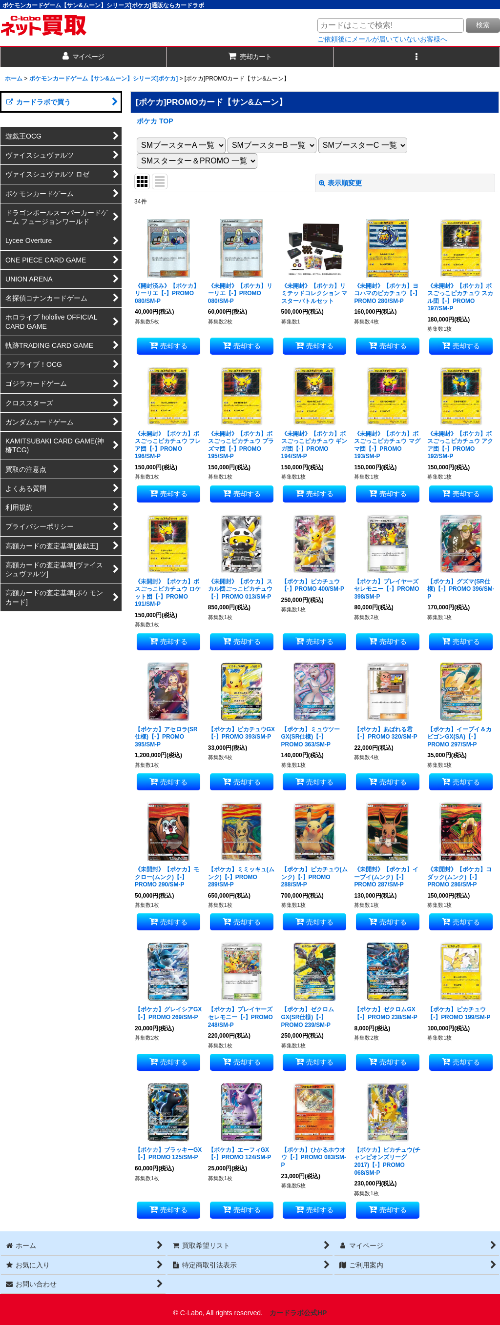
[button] (416, 57)
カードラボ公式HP (298, 1313)
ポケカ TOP (155, 121)
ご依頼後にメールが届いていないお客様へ (382, 39)
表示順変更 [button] (340, 183)
